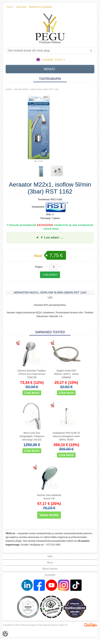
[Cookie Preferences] (5, 633)
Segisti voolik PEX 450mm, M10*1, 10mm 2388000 (66, 374)
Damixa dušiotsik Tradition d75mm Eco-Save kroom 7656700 (31, 374)
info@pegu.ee (37, 544)
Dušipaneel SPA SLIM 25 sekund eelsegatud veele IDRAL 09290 (66, 436)
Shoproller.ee (90, 625)
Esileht (9, 89)
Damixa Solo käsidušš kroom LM (49, 497)
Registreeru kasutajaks (40, 7)
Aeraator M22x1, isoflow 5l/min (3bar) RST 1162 (36, 89)
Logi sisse (21, 7)
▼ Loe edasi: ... (51, 237)
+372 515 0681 (53, 544)
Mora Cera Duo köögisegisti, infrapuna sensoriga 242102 (32, 436)
